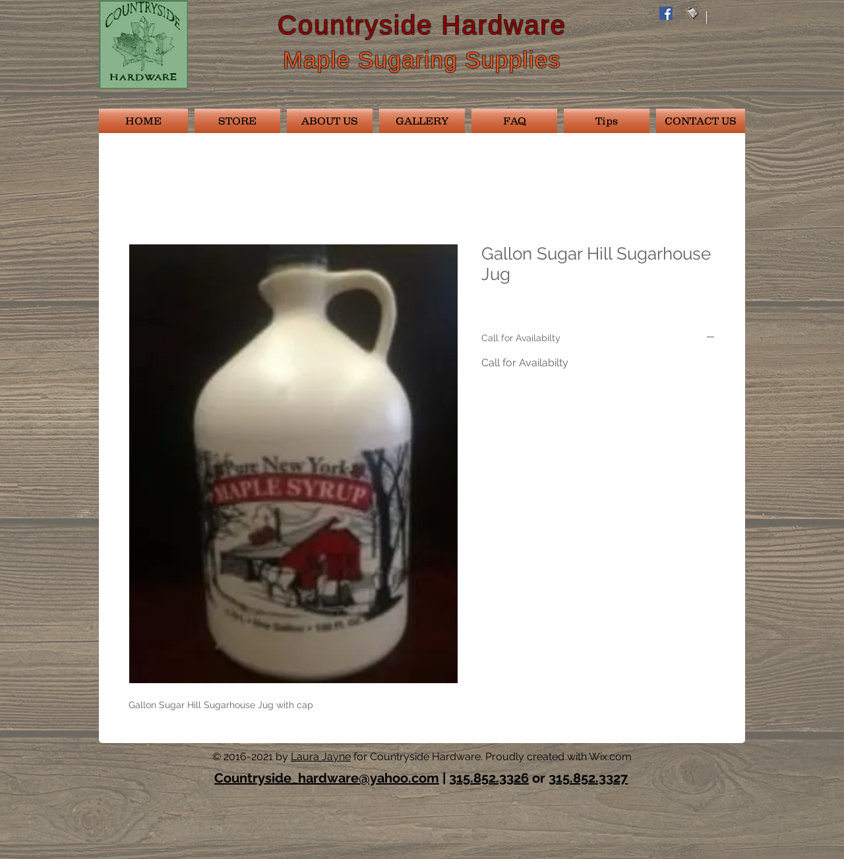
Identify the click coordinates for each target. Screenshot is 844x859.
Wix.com (610, 756)
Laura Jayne (321, 756)
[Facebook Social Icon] (666, 13)
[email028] (692, 13)
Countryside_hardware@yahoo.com (326, 778)
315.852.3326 (489, 778)
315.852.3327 (588, 778)
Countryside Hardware (422, 25)
